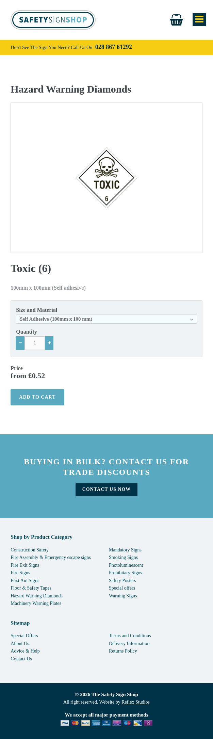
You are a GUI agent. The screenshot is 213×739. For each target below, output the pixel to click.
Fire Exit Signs (25, 565)
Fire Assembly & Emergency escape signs (51, 557)
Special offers (122, 588)
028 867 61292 (113, 47)
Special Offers (24, 635)
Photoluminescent (126, 565)
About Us (20, 643)
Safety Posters (122, 580)
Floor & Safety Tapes (31, 588)
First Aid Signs (25, 580)
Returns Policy (123, 651)
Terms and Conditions (130, 635)
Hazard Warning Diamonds (71, 89)
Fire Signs (20, 572)
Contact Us (21, 658)
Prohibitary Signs (125, 572)
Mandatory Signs (125, 549)
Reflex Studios (135, 702)
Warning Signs (123, 595)
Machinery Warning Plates (36, 603)
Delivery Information (129, 643)
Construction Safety (30, 549)
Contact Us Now (106, 489)
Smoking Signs (123, 557)
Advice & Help (25, 651)
